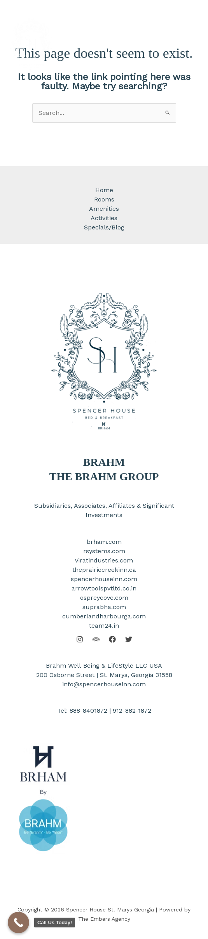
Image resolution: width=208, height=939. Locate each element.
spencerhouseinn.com (104, 579)
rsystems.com (104, 551)
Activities (104, 218)
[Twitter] (128, 639)
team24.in (104, 625)
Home (104, 190)
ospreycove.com (104, 597)
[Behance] (96, 639)
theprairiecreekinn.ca (104, 569)
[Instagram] (79, 639)
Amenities (104, 208)
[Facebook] (112, 639)
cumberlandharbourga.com (104, 616)
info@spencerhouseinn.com (104, 684)
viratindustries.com (104, 560)
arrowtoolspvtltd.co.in (104, 588)
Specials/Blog (104, 227)
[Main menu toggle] (189, 44)
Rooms (104, 199)
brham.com (104, 541)
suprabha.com (104, 607)
